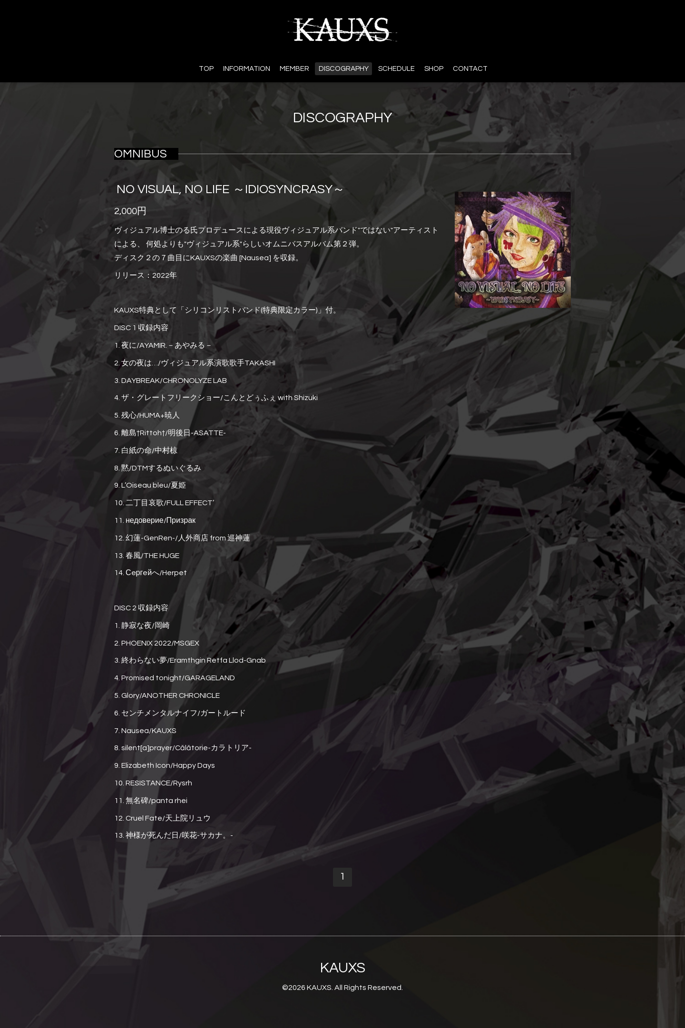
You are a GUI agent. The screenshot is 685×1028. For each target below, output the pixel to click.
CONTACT (470, 68)
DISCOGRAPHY (344, 68)
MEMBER (294, 68)
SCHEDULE (396, 68)
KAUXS (342, 967)
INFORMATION (246, 68)
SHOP (433, 68)
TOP (206, 68)
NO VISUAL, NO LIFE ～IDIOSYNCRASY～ (231, 189)
